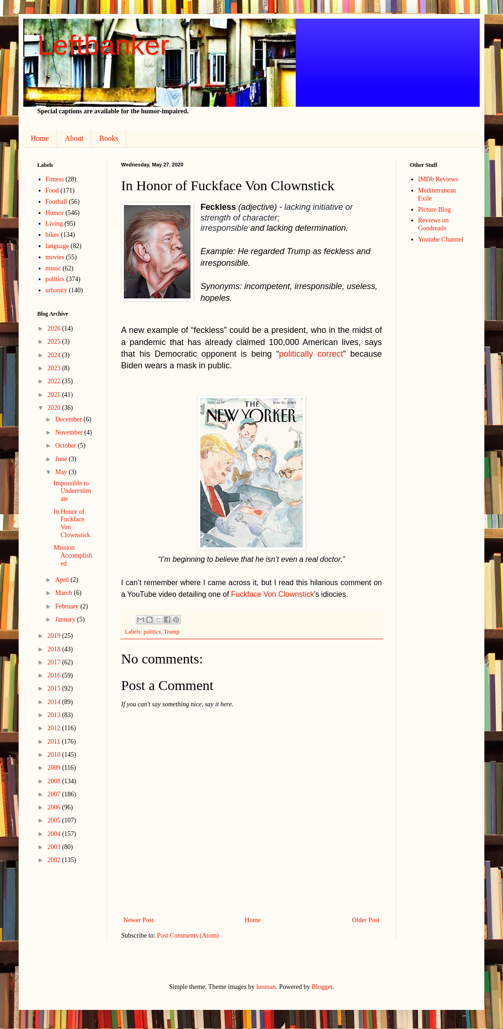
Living (54, 223)
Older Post (366, 920)
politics (152, 631)
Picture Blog (434, 209)
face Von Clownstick (280, 594)
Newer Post (138, 920)
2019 (55, 635)
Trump (171, 631)
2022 (55, 381)
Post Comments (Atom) (188, 935)
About (74, 138)
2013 (55, 714)
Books (108, 138)
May (61, 472)
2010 (55, 754)
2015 (55, 688)
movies (55, 257)
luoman (266, 986)
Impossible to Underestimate (72, 491)
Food (52, 190)
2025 (55, 341)
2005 (55, 820)
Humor (55, 212)
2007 (55, 794)
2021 (55, 394)
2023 (55, 368)
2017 (55, 662)
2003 (55, 846)
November (69, 432)
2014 (55, 701)
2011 (55, 741)
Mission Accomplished (73, 555)
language (57, 245)
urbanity (57, 290)
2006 (55, 807)
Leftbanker (103, 45)
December (69, 419)
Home (40, 138)
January (66, 619)
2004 (55, 833)
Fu (235, 594)
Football (57, 201)
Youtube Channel (440, 239)
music (53, 268)
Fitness (55, 179)
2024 (55, 355)
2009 (55, 767)
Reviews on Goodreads (433, 224)
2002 (55, 859)
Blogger (322, 986)
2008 (55, 781)
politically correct (311, 354)
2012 (55, 728)
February (67, 606)
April (62, 579)
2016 (55, 675)
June (61, 459)
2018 (55, 649)
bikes (53, 234)
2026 (55, 328)
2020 (55, 407)
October (66, 445)
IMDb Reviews (438, 179)
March (64, 592)
